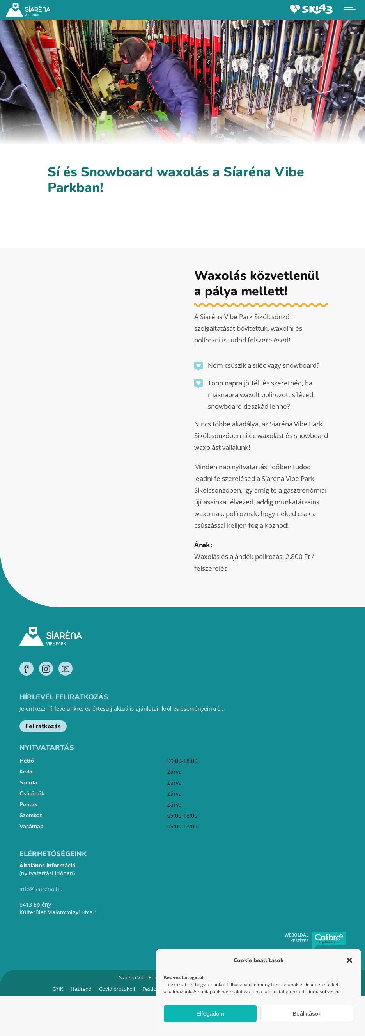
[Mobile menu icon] (349, 9)
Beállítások (306, 1013)
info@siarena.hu (41, 888)
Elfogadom (210, 1013)
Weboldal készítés (296, 938)
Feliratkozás (43, 726)
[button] (349, 960)
